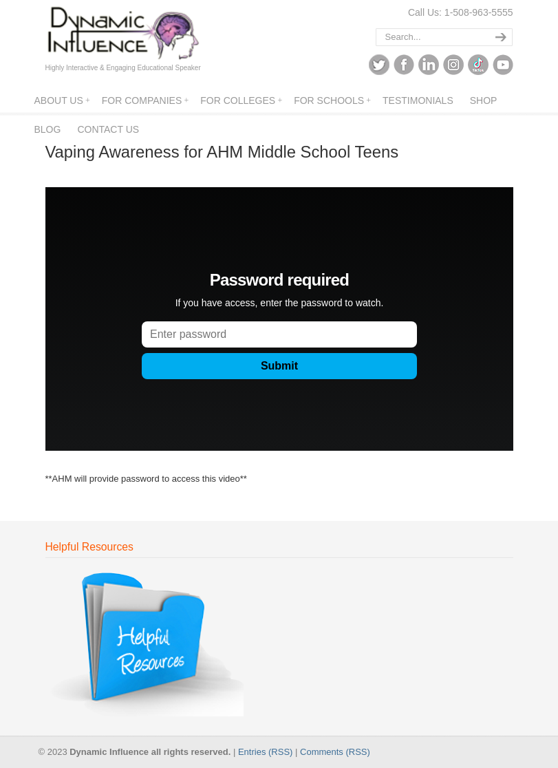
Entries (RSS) (265, 752)
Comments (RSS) (335, 752)
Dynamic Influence (122, 33)
